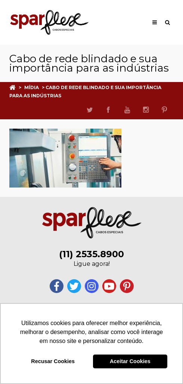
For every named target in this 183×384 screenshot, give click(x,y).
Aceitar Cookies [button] (130, 361)
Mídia (31, 87)
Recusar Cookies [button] (53, 361)
